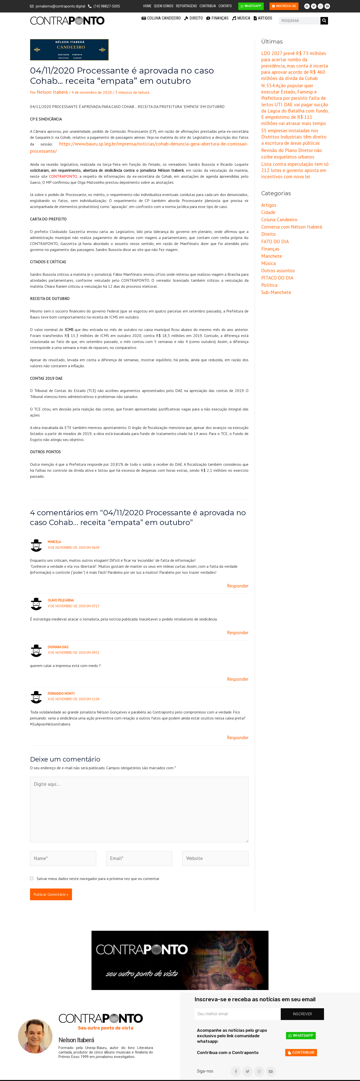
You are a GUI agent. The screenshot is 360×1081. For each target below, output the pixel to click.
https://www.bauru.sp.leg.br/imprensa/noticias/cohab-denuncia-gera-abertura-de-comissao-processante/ (136, 142)
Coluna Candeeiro (161, 18)
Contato (225, 6)
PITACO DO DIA (274, 234)
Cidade (266, 178)
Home (147, 6)
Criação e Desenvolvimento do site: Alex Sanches (287, 1074)
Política (267, 240)
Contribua (208, 6)
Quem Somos (164, 6)
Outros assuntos (275, 228)
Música (241, 18)
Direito (193, 18)
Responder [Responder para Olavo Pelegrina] (239, 620)
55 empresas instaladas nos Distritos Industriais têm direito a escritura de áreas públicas (292, 112)
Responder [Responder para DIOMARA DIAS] (239, 665)
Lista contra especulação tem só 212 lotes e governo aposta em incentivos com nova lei (293, 140)
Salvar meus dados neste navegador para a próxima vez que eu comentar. (98, 849)
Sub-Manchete (273, 246)
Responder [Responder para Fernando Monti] (239, 722)
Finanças (217, 18)
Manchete (269, 215)
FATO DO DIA (272, 203)
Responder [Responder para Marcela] (239, 575)
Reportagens (186, 6)
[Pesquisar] (324, 20)
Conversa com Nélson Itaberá (286, 190)
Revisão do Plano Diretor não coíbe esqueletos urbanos (291, 125)
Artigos (263, 18)
